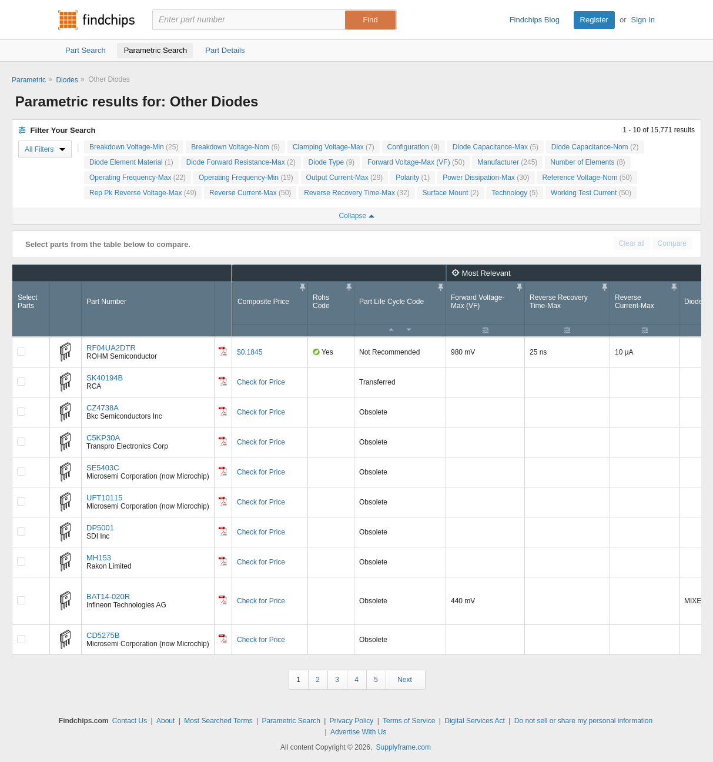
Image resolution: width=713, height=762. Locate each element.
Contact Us (129, 721)
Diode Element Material (131, 162)
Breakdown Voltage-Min (133, 147)
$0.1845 (249, 352)
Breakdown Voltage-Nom (235, 147)
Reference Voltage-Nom (587, 177)
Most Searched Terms (218, 721)
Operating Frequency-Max (137, 177)
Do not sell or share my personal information (583, 721)
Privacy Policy (352, 721)
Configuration (413, 147)
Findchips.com (96, 20)
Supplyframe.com (403, 747)
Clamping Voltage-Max (333, 147)
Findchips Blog (535, 19)
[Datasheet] (223, 351)
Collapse (356, 216)
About (165, 721)
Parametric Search (291, 721)
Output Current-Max (344, 177)
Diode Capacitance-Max (495, 147)
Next (404, 680)
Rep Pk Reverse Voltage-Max (142, 193)
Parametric (29, 80)
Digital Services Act (474, 721)
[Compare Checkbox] (21, 351)
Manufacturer (507, 162)
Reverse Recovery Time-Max (356, 193)
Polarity (413, 177)
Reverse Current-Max (250, 193)
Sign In (643, 19)
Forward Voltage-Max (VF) (415, 162)
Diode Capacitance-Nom (595, 147)
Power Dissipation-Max (486, 177)
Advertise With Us (358, 732)
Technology (514, 193)
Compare (672, 243)
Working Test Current (591, 193)
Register (594, 19)
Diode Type (332, 162)
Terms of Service (409, 721)
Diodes (67, 80)
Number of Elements (587, 162)
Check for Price (261, 382)
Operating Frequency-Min (246, 177)
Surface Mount (451, 193)
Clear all (632, 243)
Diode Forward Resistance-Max (241, 162)
